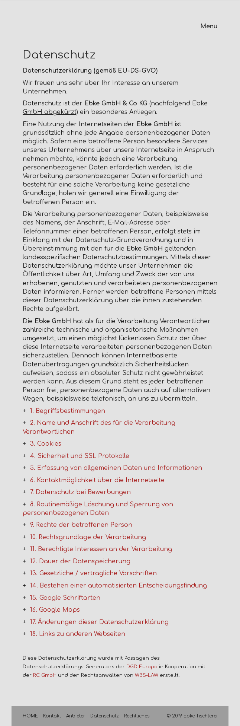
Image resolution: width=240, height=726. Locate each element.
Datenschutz (104, 716)
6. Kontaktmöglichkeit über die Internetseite (97, 480)
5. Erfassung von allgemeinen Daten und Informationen (116, 468)
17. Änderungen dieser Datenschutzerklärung (99, 622)
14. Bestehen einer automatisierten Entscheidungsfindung (118, 585)
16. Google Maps (55, 609)
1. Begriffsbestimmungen (67, 411)
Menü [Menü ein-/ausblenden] (208, 26)
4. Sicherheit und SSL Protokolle (79, 456)
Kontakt (52, 716)
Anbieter (75, 716)
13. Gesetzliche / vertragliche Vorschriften (93, 573)
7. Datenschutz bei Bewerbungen (80, 492)
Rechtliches (136, 716)
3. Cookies (45, 443)
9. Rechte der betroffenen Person (81, 525)
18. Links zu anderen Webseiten (77, 634)
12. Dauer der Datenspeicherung (80, 561)
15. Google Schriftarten (65, 598)
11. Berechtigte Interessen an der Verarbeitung (101, 549)
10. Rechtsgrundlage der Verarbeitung (88, 537)
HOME (30, 716)
